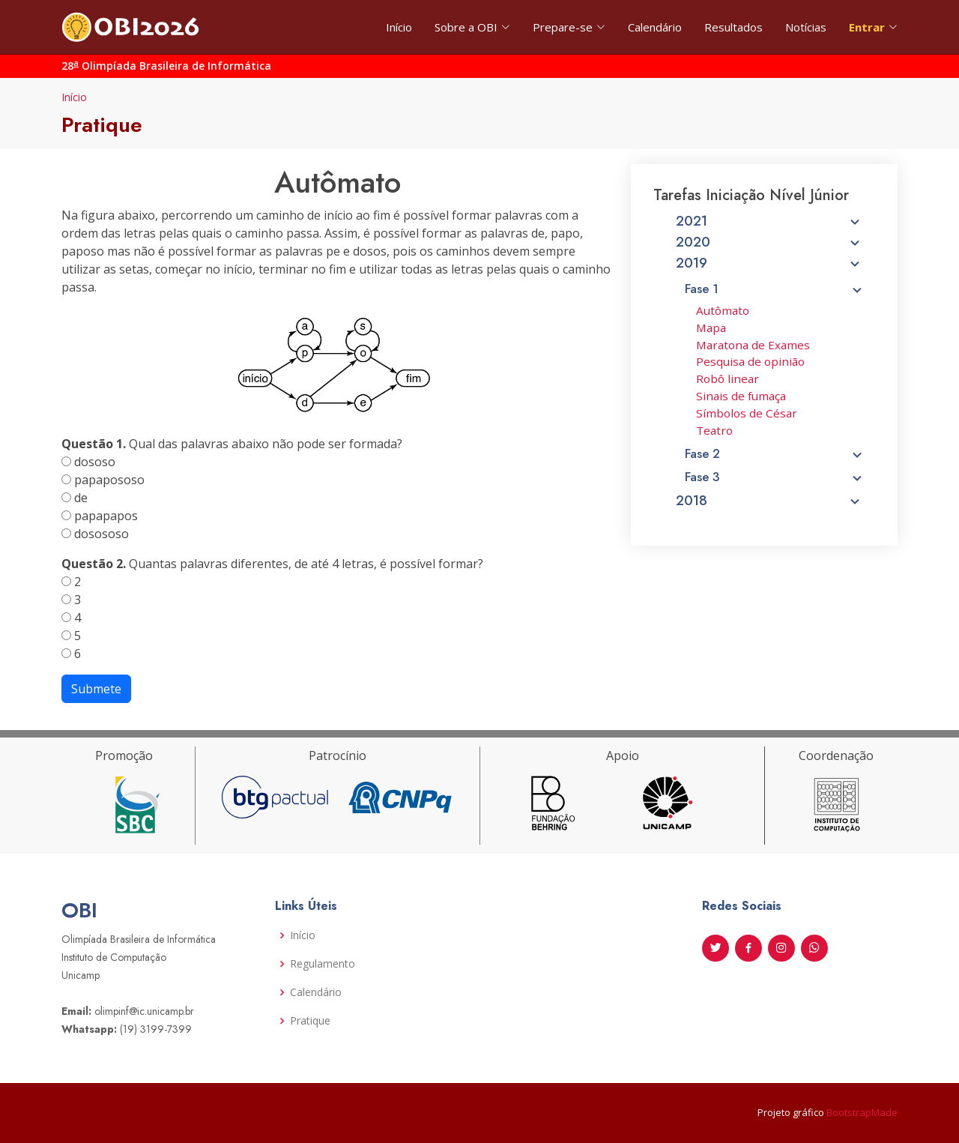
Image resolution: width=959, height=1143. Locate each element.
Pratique (310, 1021)
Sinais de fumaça (741, 397)
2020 (770, 248)
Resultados (733, 26)
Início (399, 26)
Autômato (724, 314)
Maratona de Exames (753, 347)
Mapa (712, 331)
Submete (96, 689)
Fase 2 (774, 453)
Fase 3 (774, 475)
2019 (770, 269)
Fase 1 (774, 293)
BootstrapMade (862, 1112)
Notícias (805, 26)
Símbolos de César (747, 413)
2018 (770, 498)
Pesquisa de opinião (750, 364)
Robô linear (728, 380)
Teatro (715, 430)
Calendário (655, 26)
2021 (770, 227)
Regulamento (322, 964)
